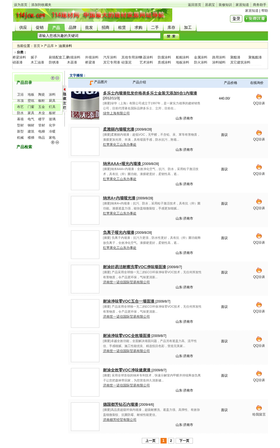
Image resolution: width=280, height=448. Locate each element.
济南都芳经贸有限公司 (120, 420)
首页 (36, 46)
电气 (31, 119)
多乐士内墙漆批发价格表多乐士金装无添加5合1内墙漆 (150, 93)
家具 (31, 113)
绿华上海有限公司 (116, 113)
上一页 (150, 441)
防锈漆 (54, 62)
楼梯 (31, 138)
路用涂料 (219, 57)
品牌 (72, 27)
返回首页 (194, 5)
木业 (41, 113)
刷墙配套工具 (59, 57)
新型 (20, 131)
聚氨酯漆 (255, 57)
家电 (52, 138)
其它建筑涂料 (240, 62)
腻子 (34, 57)
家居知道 (242, 5)
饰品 (41, 138)
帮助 (264, 11)
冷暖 (52, 131)
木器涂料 (146, 57)
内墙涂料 (73, 57)
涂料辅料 (219, 62)
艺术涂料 (146, 62)
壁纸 (31, 101)
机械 (20, 138)
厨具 (52, 101)
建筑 (31, 131)
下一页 (184, 441)
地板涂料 (182, 62)
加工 (188, 27)
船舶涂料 (182, 57)
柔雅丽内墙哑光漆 (118, 129)
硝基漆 (18, 62)
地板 (31, 94)
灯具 (52, 107)
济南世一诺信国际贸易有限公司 (126, 282)
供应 (23, 27)
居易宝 (210, 5)
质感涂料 (164, 62)
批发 (89, 27)
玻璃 (52, 119)
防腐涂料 (164, 57)
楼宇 (41, 119)
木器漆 (72, 62)
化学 (52, 125)
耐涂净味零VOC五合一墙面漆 (129, 301)
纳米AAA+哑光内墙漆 (122, 163)
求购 (138, 27)
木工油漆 (37, 62)
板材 (52, 113)
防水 (20, 113)
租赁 (122, 27)
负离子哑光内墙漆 (118, 232)
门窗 (31, 107)
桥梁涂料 (19, 57)
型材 (20, 125)
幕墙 (20, 119)
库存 (171, 27)
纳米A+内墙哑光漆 (119, 198)
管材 (41, 125)
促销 (40, 27)
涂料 (52, 94)
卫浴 (20, 94)
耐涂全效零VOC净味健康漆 (127, 370)
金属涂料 (200, 57)
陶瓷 (41, 94)
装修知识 (225, 5)
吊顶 (20, 101)
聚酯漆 (235, 57)
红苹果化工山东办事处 (120, 145)
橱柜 (41, 101)
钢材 (31, 125)
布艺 (20, 107)
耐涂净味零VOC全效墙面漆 (126, 335)
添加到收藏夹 (41, 5)
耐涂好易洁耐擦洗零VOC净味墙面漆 (134, 267)
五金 (41, 107)
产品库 (49, 46)
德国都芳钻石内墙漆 (120, 404)
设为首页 (20, 5)
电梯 (41, 131)
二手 (155, 27)
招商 (105, 27)
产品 (56, 28)
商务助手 (259, 5)
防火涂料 (200, 62)
